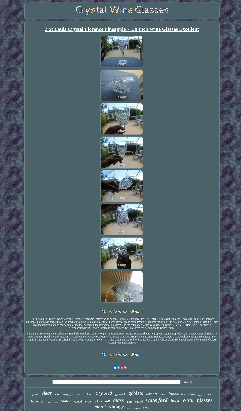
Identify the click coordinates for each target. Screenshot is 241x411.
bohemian (38, 401)
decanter (191, 394)
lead (49, 402)
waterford (157, 400)
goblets (135, 393)
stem (146, 407)
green (88, 401)
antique (137, 408)
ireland (88, 394)
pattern (201, 395)
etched (77, 401)
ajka (128, 408)
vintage (116, 406)
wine (187, 400)
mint (209, 394)
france (35, 394)
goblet (120, 394)
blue (129, 401)
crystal (104, 392)
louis (56, 402)
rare (57, 394)
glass (118, 400)
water (65, 401)
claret (100, 406)
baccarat (177, 393)
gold (78, 394)
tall (107, 401)
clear (47, 393)
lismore (151, 394)
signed (139, 401)
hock (175, 400)
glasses (205, 400)
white (98, 401)
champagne (67, 394)
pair (163, 394)
